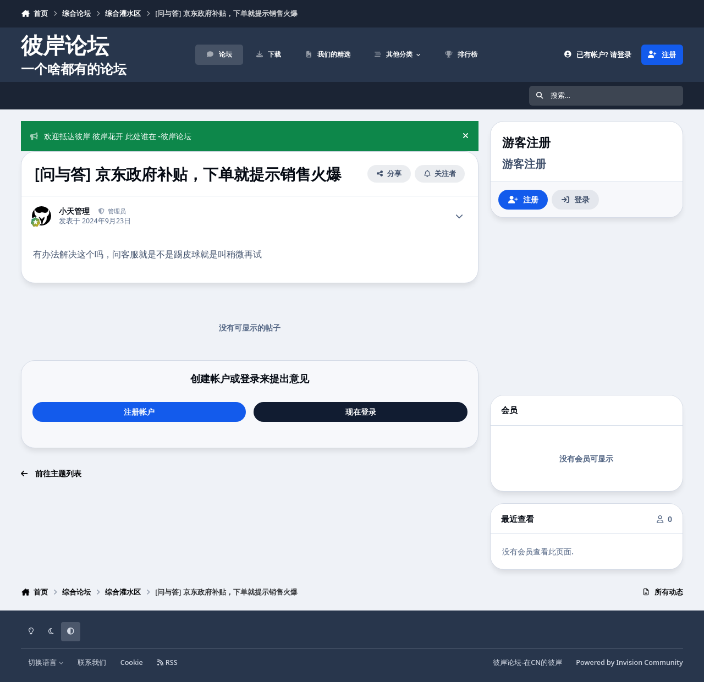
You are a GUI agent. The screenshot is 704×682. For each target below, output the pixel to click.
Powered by (629, 662)
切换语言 (46, 662)
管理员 (116, 211)
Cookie (131, 662)
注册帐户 (139, 411)
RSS (167, 662)
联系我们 (92, 662)
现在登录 (360, 411)
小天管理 (74, 211)
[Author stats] (459, 216)
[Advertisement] (586, 306)
